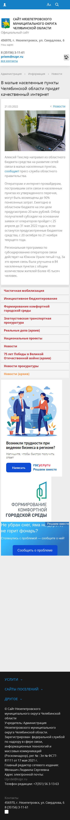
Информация (36, 74)
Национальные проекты (23, 338)
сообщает (12, 171)
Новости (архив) (16, 374)
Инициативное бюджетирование (30, 298)
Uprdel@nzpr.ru (16, 779)
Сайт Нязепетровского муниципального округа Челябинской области (29, 23)
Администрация (11, 74)
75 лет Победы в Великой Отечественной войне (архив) (27, 356)
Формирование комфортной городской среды (27, 308)
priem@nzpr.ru (12, 57)
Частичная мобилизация (24, 291)
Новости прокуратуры (21, 366)
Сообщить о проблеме (35, 550)
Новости (57, 74)
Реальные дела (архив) (22, 330)
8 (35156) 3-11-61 (13, 52)
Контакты (11, 798)
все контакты (9, 61)
